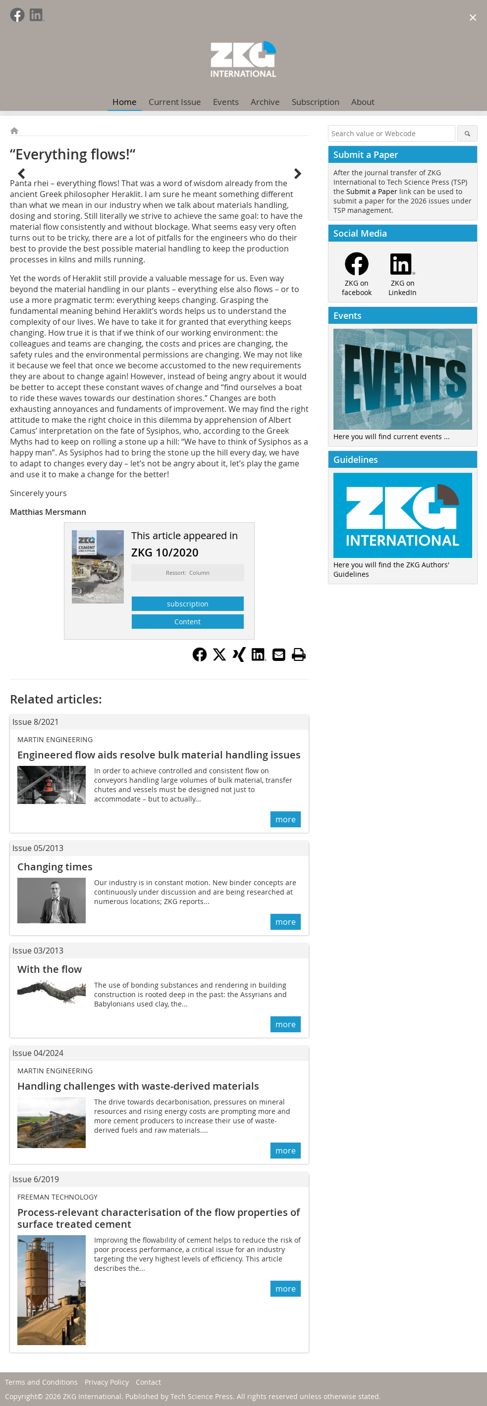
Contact (148, 1382)
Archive (265, 101)
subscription (188, 603)
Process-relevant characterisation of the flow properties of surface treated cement (158, 1218)
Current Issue (175, 101)
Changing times (55, 866)
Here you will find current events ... (391, 436)
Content (187, 621)
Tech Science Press (201, 1396)
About (363, 101)
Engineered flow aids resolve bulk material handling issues (159, 754)
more (285, 819)
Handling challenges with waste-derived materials (138, 1086)
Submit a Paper (371, 191)
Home (124, 101)
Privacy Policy (107, 1382)
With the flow (49, 969)
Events (226, 101)
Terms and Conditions (41, 1382)
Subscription (315, 101)
